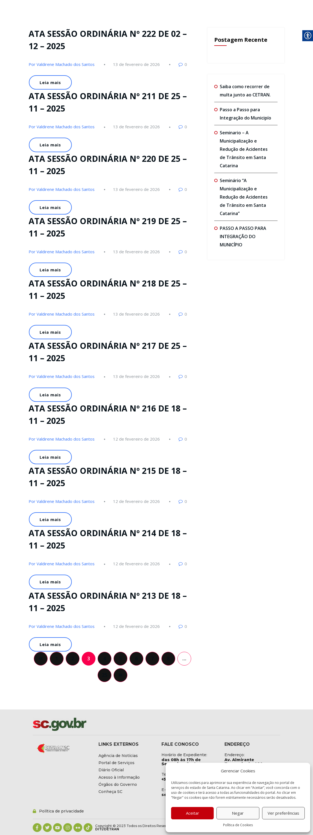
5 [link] (120, 658)
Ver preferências (283, 813)
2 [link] (72, 658)
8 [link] (168, 658)
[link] (136, 64)
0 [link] (186, 64)
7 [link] (152, 658)
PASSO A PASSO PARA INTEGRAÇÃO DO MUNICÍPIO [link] (243, 236)
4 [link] (104, 658)
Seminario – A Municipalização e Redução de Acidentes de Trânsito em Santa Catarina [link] (244, 149)
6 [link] (136, 658)
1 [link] (56, 658)
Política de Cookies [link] (238, 825)
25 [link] (104, 675)
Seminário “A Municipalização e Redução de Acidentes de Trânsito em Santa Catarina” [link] (244, 196)
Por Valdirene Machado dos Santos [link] (62, 64)
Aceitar (192, 813)
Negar (238, 813)
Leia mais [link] (50, 82)
